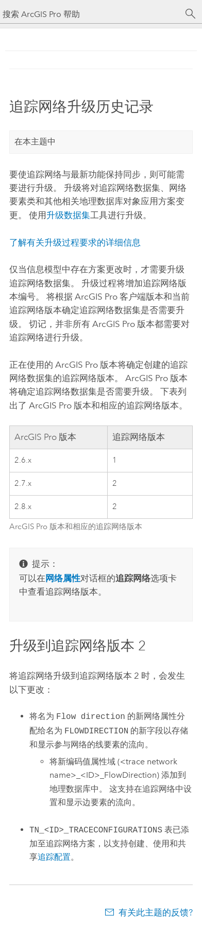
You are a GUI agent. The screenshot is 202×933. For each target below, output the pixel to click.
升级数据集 (68, 215)
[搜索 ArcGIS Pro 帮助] (90, 14)
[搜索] (191, 14)
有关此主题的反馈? (156, 912)
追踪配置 (54, 857)
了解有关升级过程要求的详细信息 (75, 242)
